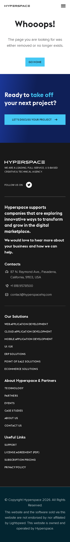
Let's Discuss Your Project (32, 119)
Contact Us (13, 425)
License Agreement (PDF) (21, 452)
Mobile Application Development (28, 339)
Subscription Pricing (20, 459)
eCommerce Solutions (21, 369)
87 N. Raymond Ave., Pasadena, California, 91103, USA (33, 274)
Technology (14, 388)
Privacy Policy (15, 467)
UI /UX (8, 346)
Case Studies (13, 410)
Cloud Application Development (28, 331)
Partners (11, 395)
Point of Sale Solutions (22, 361)
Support (10, 444)
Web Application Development (26, 324)
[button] (63, 6)
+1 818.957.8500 (21, 286)
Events (9, 403)
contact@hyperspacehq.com (31, 294)
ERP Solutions (15, 354)
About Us (11, 418)
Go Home (35, 62)
